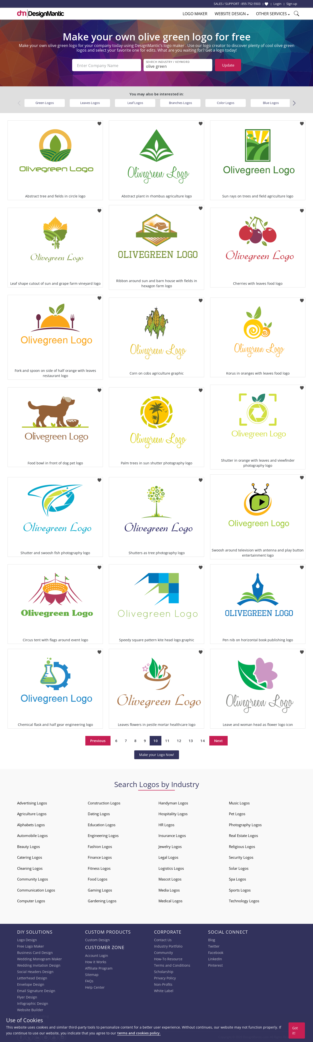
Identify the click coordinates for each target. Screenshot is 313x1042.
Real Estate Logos (243, 835)
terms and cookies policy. (139, 1033)
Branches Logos (180, 102)
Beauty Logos (28, 846)
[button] (294, 102)
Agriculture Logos (31, 813)
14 (202, 740)
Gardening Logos (102, 900)
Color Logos (225, 102)
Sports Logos (240, 889)
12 (179, 740)
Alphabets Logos (31, 824)
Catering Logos (29, 856)
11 (167, 740)
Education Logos (101, 824)
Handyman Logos (173, 802)
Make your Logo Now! (156, 754)
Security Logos (241, 856)
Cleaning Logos (30, 867)
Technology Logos (244, 900)
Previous (98, 740)
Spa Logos (237, 878)
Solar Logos (238, 867)
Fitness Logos (99, 867)
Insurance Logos (172, 835)
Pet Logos (237, 813)
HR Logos (166, 824)
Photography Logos (245, 824)
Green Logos (44, 102)
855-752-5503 (250, 3)
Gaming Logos (100, 889)
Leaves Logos (90, 102)
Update (228, 65)
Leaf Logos (135, 102)
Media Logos (169, 889)
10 (155, 740)
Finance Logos (100, 856)
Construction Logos (104, 802)
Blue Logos (271, 102)
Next (218, 740)
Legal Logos (168, 856)
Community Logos (32, 878)
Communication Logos (36, 889)
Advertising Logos (32, 802)
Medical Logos (170, 900)
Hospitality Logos (173, 813)
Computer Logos (31, 900)
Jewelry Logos (170, 846)
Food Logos (97, 878)
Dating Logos (99, 813)
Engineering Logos (103, 835)
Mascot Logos (169, 878)
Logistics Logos (171, 867)
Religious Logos (242, 846)
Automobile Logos (32, 835)
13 (191, 740)
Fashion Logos (100, 846)
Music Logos (239, 802)
